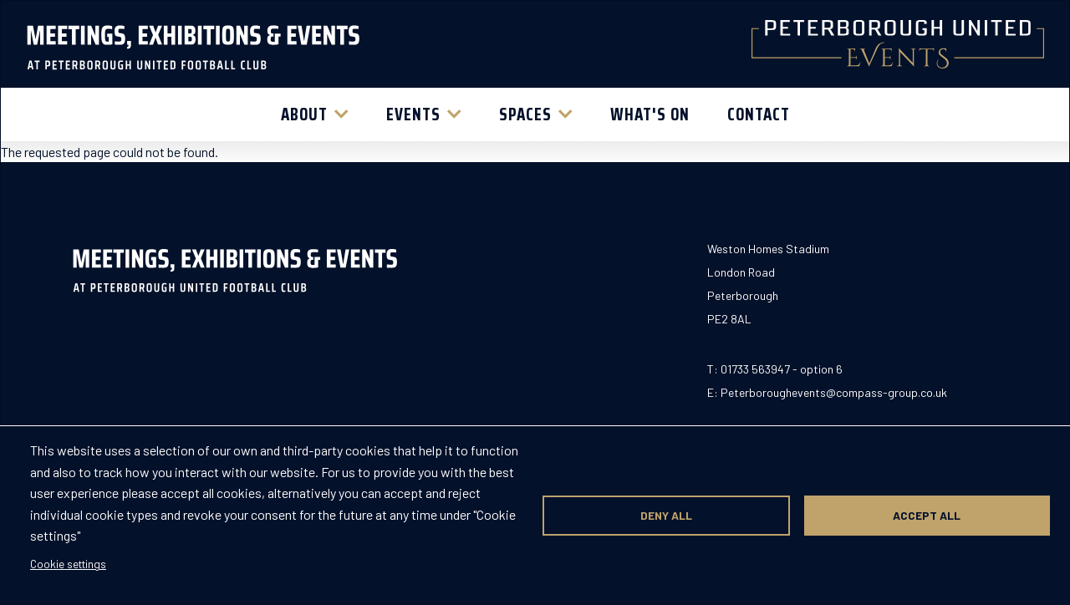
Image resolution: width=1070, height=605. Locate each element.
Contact (758, 114)
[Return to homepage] (193, 44)
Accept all (926, 515)
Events (413, 114)
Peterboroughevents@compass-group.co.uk (834, 392)
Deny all (666, 515)
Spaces (525, 114)
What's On (650, 114)
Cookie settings (68, 564)
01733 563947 (755, 369)
